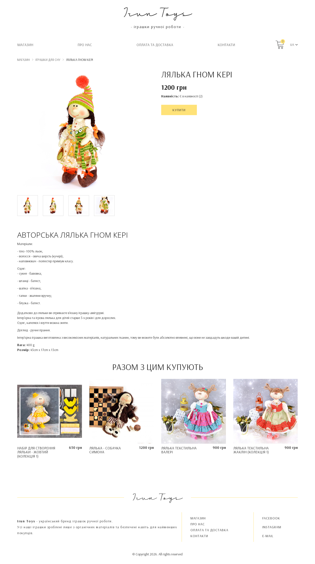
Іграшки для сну (47, 60)
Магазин (25, 44)
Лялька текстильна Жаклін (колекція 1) (251, 450)
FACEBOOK (271, 518)
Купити (179, 110)
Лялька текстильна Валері (179, 450)
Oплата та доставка (155, 44)
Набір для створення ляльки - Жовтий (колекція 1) (36, 452)
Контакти (226, 44)
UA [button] (292, 44)
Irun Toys (158, 12)
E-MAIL (267, 536)
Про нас (85, 44)
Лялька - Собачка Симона (105, 450)
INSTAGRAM (271, 527)
